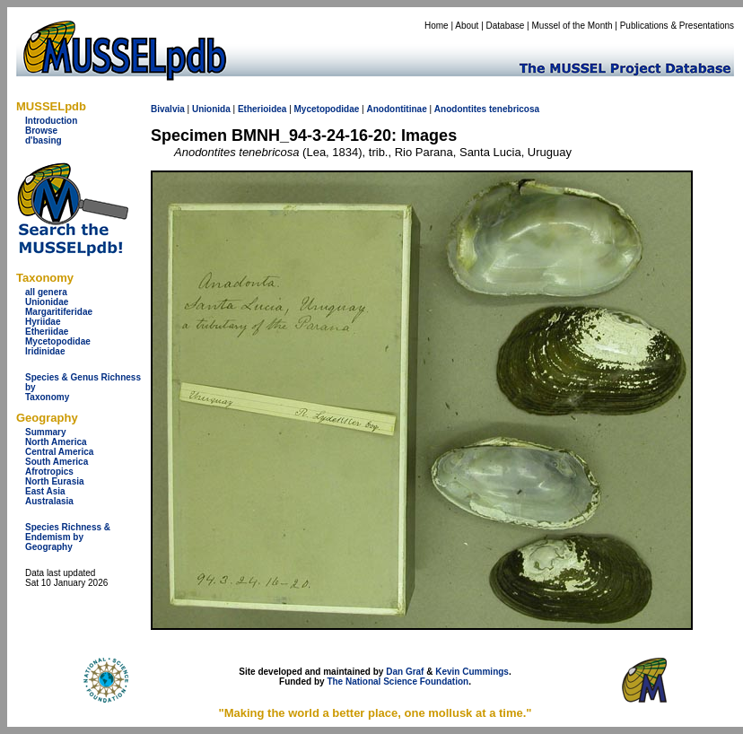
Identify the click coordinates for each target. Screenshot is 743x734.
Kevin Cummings (472, 672)
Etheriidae (46, 331)
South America (56, 462)
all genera (46, 292)
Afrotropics (49, 471)
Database (505, 26)
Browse (41, 130)
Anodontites (460, 109)
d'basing (43, 140)
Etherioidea (262, 109)
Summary (45, 432)
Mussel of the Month (572, 26)
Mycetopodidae (58, 341)
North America (56, 442)
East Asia (45, 491)
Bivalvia (168, 109)
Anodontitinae (396, 109)
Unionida (211, 109)
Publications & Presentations (677, 26)
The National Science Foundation (397, 681)
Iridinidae (45, 351)
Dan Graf (405, 672)
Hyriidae (42, 322)
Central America (59, 452)
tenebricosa (514, 109)
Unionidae (46, 302)
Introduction (51, 121)
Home (436, 26)
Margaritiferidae (58, 312)
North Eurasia (54, 481)
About (466, 26)
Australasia (49, 501)
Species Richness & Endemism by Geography (67, 537)
